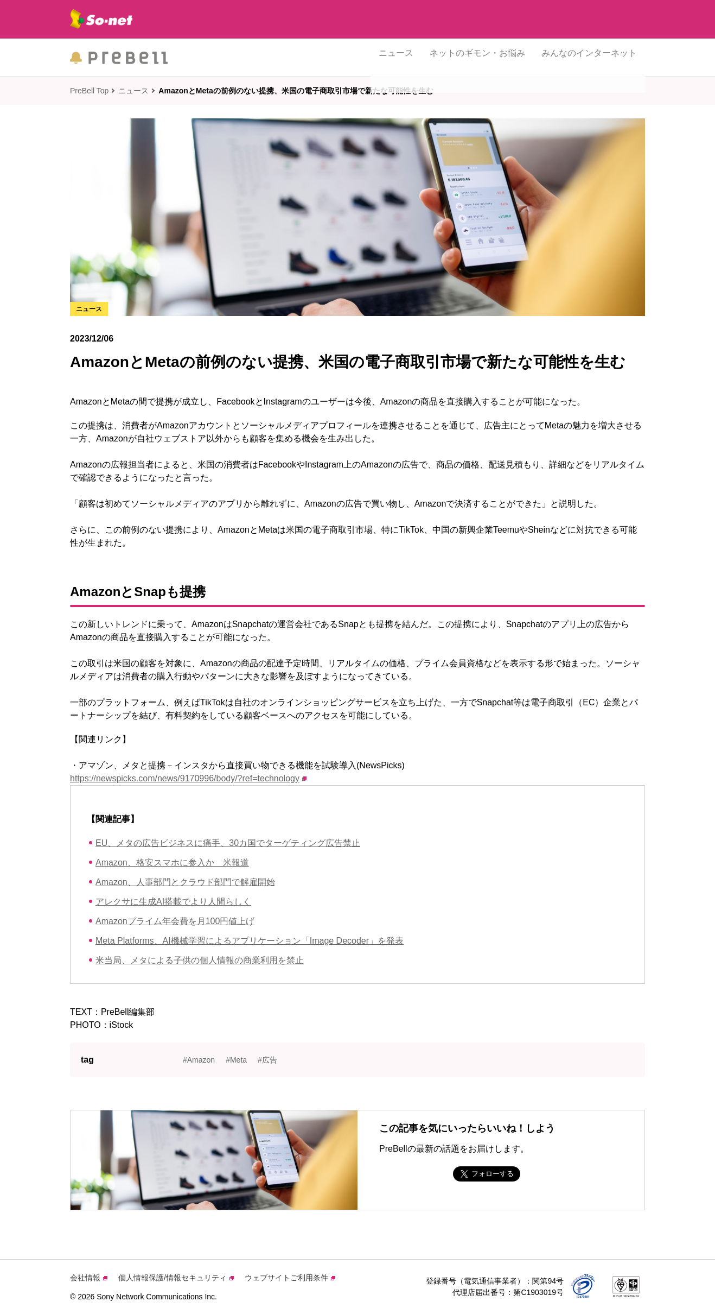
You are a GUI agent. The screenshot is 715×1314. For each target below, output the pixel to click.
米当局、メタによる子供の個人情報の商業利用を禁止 (199, 960)
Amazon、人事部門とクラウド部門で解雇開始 (185, 882)
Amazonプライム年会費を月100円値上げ (174, 921)
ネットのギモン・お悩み (477, 57)
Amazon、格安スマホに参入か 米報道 (172, 862)
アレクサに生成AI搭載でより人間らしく (173, 901)
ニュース (396, 57)
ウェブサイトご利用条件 (290, 1277)
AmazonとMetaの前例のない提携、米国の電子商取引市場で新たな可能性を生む (295, 90)
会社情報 (88, 1277)
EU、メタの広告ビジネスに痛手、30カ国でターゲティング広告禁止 (227, 843)
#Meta (236, 1060)
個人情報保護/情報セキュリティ (176, 1277)
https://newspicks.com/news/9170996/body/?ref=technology (188, 778)
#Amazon (199, 1060)
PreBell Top (89, 90)
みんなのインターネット (589, 57)
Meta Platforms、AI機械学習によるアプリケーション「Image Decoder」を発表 (249, 940)
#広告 (267, 1060)
